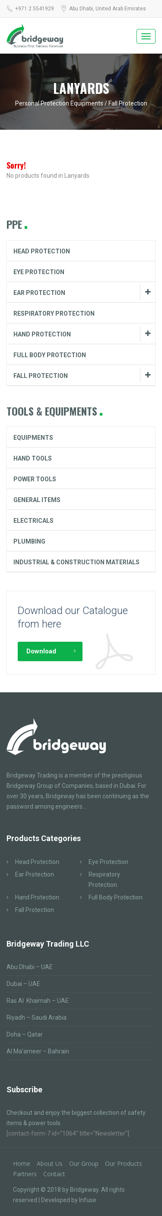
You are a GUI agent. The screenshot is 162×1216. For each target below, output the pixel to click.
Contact (54, 1174)
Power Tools (34, 479)
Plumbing (29, 541)
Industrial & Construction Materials (76, 562)
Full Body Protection (49, 355)
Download (41, 651)
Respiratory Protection (54, 313)
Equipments (33, 437)
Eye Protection (38, 272)
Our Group (83, 1163)
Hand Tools (32, 458)
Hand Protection (42, 334)
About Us (50, 1163)
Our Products (123, 1163)
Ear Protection (39, 292)
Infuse (87, 1200)
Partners (25, 1174)
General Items (36, 499)
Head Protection (41, 251)
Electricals (33, 520)
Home (21, 1163)
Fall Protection (40, 375)
